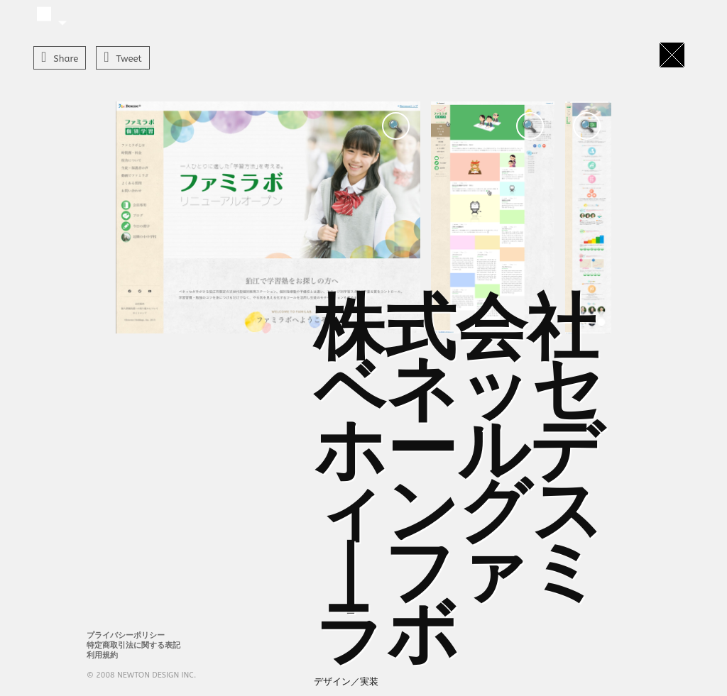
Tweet (129, 58)
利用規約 (102, 655)
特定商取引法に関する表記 (133, 645)
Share (65, 58)
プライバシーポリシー (126, 635)
